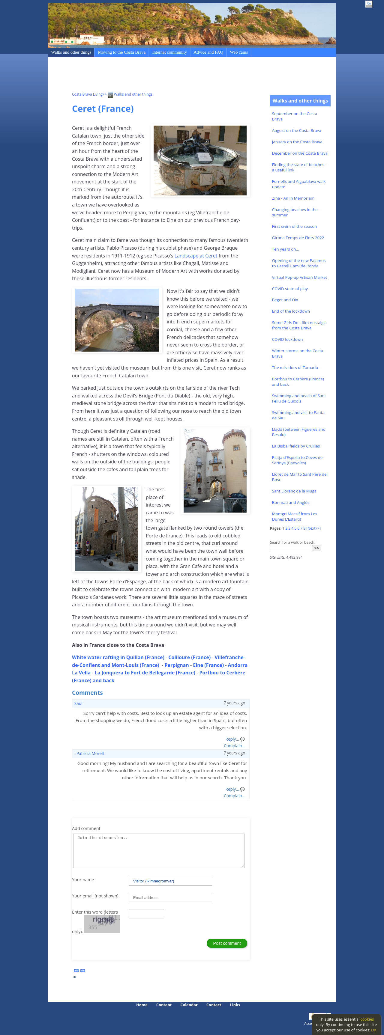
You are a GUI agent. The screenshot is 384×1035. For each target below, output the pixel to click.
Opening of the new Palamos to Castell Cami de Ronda (299, 263)
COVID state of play (290, 288)
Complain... (234, 745)
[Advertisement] (181, 75)
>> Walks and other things (127, 94)
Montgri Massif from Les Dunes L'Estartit (294, 516)
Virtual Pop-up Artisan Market (299, 277)
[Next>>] (313, 528)
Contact (213, 1004)
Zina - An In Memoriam (293, 198)
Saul (78, 703)
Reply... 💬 (235, 739)
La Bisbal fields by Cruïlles (296, 446)
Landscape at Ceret (195, 255)
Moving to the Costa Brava (122, 52)
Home (142, 1004)
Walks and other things (71, 52)
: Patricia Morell (89, 753)
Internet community (169, 52)
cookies (367, 1019)
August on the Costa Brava (296, 130)
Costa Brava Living (87, 94)
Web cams (239, 52)
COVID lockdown (287, 339)
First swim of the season (294, 226)
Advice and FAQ (208, 52)
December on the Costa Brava (300, 153)
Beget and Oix (285, 299)
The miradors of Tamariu (295, 367)
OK (373, 1030)
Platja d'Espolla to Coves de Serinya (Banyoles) (297, 460)
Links (235, 1004)
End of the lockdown (291, 311)
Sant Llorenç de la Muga (294, 491)
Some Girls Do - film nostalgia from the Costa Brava (299, 325)
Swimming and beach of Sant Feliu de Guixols (299, 398)
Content (164, 1004)
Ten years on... (285, 249)
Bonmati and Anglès (290, 502)
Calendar (188, 1004)
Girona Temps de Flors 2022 (298, 237)
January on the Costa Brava (297, 141)
